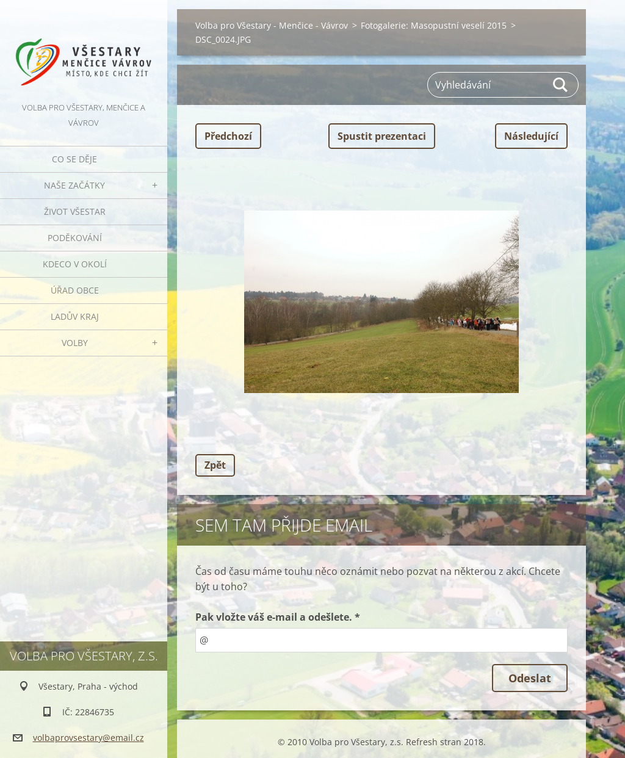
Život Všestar (75, 211)
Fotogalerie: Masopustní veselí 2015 (434, 25)
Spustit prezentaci (382, 136)
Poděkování (75, 238)
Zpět (215, 465)
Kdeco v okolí (75, 264)
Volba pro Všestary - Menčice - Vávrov (271, 25)
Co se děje (74, 159)
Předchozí (228, 136)
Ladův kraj (75, 316)
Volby (75, 342)
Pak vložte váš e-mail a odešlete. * (277, 617)
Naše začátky (74, 185)
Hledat (561, 85)
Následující (531, 136)
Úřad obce (75, 290)
